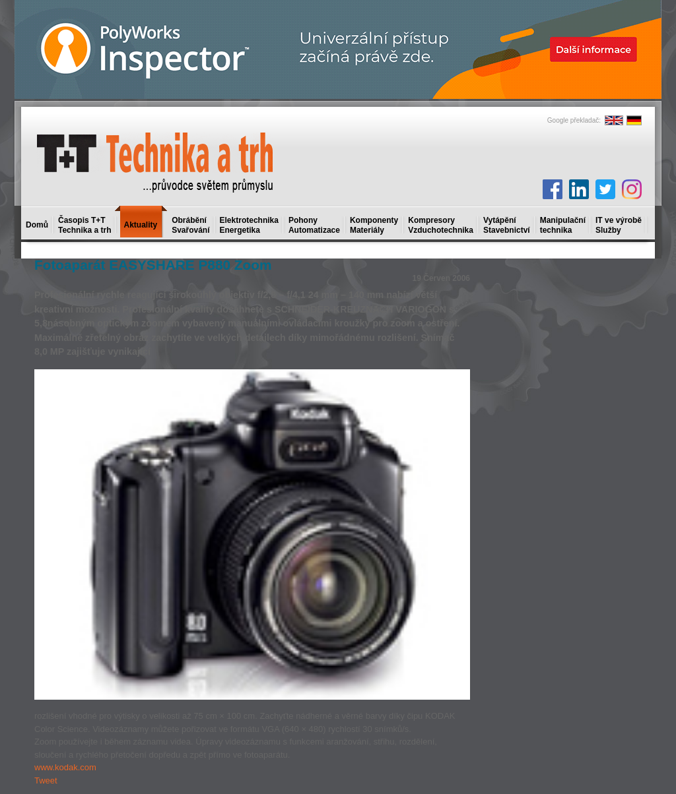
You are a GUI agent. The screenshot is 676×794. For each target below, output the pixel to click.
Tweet (45, 780)
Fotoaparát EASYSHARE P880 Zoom (152, 264)
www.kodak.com (65, 767)
